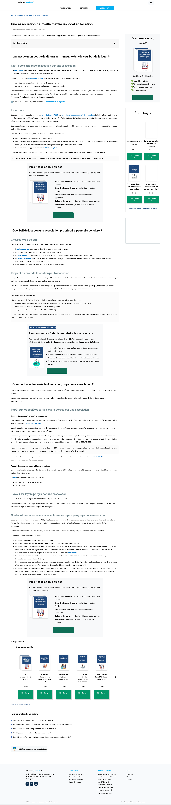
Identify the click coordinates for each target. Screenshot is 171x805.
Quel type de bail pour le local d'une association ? (32, 733)
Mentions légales (140, 802)
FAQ (128, 777)
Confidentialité (128, 802)
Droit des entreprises (76, 779)
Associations (67, 8)
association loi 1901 (35, 78)
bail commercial (23, 249)
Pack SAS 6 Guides (104, 782)
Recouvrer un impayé (105, 790)
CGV (120, 802)
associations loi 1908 (50, 115)
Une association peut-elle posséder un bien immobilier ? (34, 729)
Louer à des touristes (105, 785)
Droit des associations (25, 16)
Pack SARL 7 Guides (104, 779)
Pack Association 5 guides (55, 102)
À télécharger (142, 113)
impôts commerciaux (33, 423)
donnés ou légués (50, 148)
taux (15, 478)
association (18, 70)
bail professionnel (24, 258)
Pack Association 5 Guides (107, 774)
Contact (129, 779)
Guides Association (75, 777)
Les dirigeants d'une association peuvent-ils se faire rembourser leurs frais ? (42, 737)
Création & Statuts (40, 16)
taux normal (97, 457)
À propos (130, 774)
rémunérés (72, 553)
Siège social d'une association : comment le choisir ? (33, 720)
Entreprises (86, 8)
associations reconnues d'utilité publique (78, 115)
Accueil (13, 16)
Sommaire (21, 43)
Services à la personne (105, 787)
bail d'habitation (23, 255)
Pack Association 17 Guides (107, 777)
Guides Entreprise (75, 782)
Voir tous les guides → (105, 793)
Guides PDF (105, 8)
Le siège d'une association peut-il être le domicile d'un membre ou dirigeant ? (42, 724)
